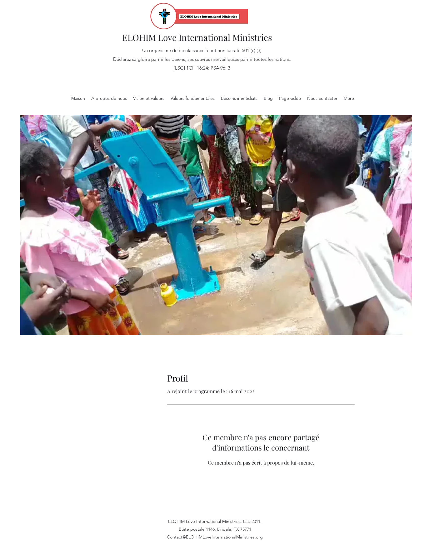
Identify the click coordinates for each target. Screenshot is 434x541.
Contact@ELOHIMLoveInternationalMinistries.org (215, 537)
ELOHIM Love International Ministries (197, 37)
